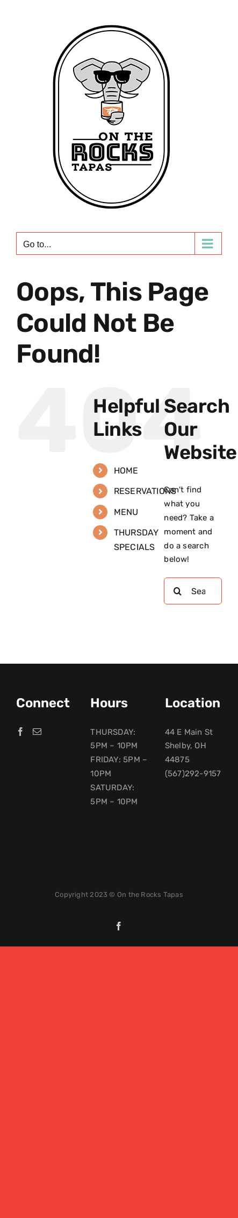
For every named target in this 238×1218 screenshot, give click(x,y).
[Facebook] (20, 731)
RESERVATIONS (145, 491)
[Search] (177, 590)
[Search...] (193, 590)
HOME (126, 470)
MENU (126, 512)
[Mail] (37, 731)
